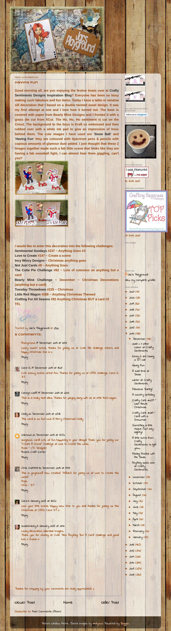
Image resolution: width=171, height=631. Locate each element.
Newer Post (25, 603)
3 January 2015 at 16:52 (42, 501)
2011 (132, 557)
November (139, 477)
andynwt (98, 624)
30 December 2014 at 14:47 (54, 468)
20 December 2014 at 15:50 (48, 435)
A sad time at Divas (140, 373)
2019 (132, 304)
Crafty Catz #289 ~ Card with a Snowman (144, 416)
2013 (132, 545)
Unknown (26, 435)
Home (68, 603)
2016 (132, 322)
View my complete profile (140, 280)
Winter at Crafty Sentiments (141, 382)
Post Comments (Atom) (46, 612)
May (135, 513)
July (136, 501)
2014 (132, 334)
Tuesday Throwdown (30, 289)
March (137, 525)
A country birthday (143, 395)
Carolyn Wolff (29, 393)
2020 (132, 298)
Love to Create (26, 255)
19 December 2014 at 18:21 (47, 368)
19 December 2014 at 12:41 (51, 343)
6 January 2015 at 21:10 (50, 526)
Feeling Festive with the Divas (143, 456)
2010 (132, 563)
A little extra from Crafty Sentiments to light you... (144, 443)
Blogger (124, 624)
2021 (132, 292)
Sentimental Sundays (31, 251)
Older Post (110, 603)
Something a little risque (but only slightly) (142, 429)
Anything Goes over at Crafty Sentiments (143, 466)
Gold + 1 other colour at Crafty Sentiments (142, 347)
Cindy (24, 414)
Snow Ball (102, 134)
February (139, 531)
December (140, 339)
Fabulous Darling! (142, 389)
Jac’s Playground (138, 275)
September (140, 489)
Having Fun (24, 139)
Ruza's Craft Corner (33, 452)
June (136, 507)
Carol (24, 501)
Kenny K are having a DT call (143, 358)
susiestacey (28, 526)
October (138, 483)
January (138, 537)
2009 (132, 569)
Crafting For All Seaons (33, 299)
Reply (24, 357)
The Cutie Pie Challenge (33, 270)
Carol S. (26, 368)
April (136, 519)
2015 (132, 328)
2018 (132, 310)
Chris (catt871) (29, 468)
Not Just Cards (26, 265)
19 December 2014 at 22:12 (53, 393)
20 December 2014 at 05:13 (44, 414)
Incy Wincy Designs (30, 260)
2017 (132, 316)
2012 (132, 551)
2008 (132, 575)
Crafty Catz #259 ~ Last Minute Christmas (144, 404)
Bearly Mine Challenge (33, 280)
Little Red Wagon (28, 294)
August (137, 495)
